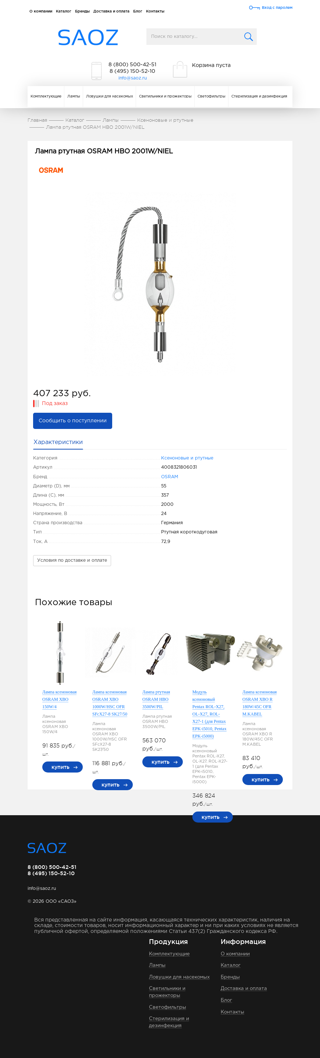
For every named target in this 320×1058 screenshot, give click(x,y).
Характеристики (58, 442)
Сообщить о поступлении (73, 421)
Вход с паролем (277, 8)
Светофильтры (211, 96)
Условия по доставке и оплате (72, 560)
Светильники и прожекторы (165, 96)
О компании (40, 11)
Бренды (82, 11)
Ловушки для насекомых (109, 96)
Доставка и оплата (111, 11)
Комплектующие (46, 96)
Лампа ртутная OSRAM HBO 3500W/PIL (156, 699)
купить (60, 767)
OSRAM (169, 477)
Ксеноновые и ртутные (187, 458)
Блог (137, 11)
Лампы (73, 96)
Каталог (63, 11)
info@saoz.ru (132, 78)
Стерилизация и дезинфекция (259, 96)
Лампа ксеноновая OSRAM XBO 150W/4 (59, 699)
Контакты (155, 11)
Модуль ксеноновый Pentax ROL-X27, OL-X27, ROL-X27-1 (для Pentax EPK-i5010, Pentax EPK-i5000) (209, 714)
